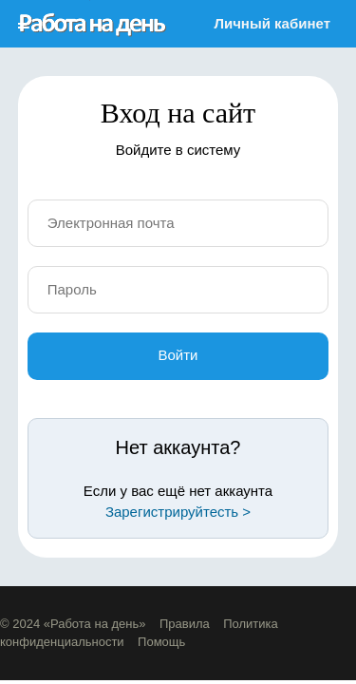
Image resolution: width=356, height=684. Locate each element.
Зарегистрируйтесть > (178, 512)
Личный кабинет (272, 23)
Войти (178, 355)
